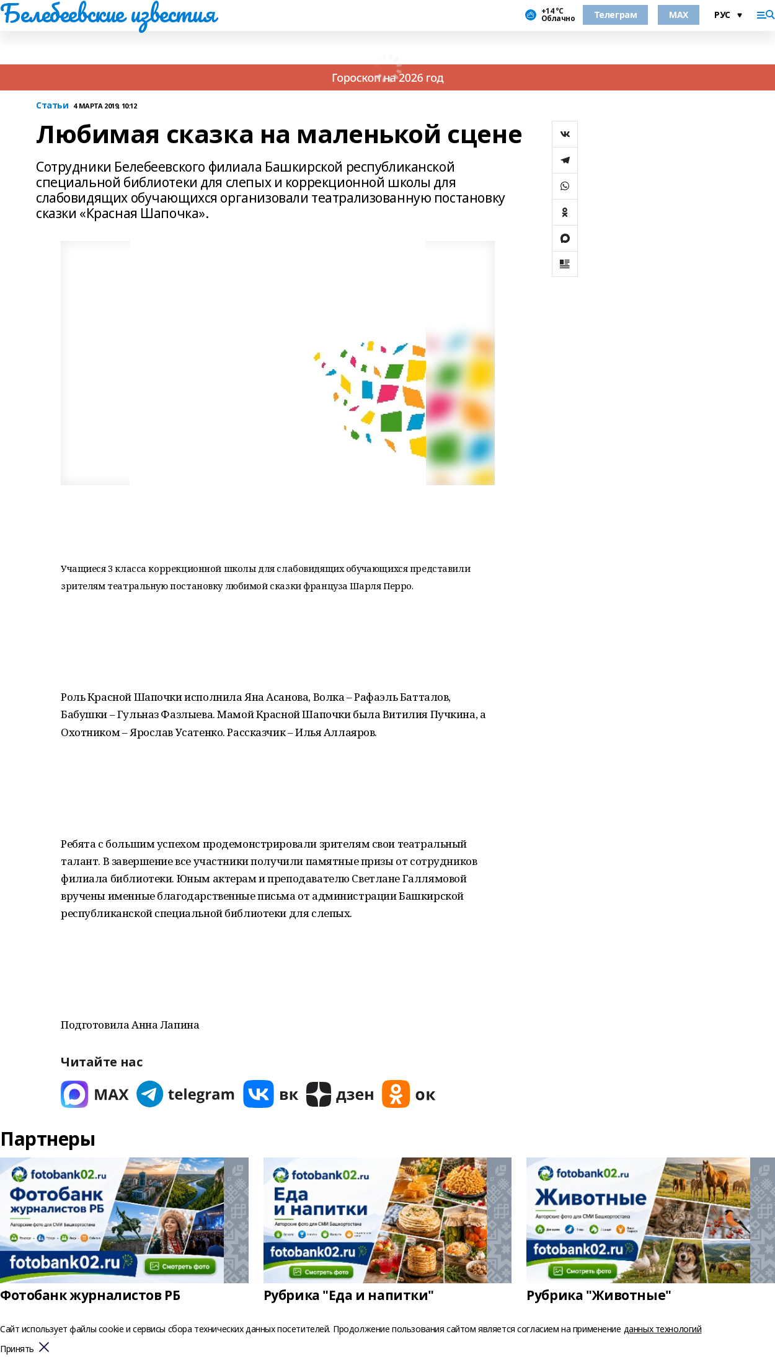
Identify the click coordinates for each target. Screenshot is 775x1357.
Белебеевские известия (107, 13)
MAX (678, 14)
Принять (17, 1349)
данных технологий (663, 1329)
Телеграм (615, 14)
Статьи (52, 105)
